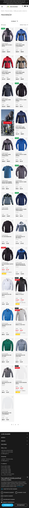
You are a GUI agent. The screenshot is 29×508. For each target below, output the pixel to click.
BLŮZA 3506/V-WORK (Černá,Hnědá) (20, 73)
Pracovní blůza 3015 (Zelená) (6, 355)
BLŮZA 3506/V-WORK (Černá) (6, 100)
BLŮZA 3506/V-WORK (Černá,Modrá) (20, 45)
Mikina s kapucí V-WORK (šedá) (21, 182)
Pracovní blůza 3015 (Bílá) (6, 295)
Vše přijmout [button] (7, 505)
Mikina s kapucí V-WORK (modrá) (21, 155)
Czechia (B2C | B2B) (6, 469)
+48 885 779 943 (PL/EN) (7, 459)
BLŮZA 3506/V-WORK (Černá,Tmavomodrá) (21, 127)
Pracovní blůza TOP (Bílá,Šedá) (20, 237)
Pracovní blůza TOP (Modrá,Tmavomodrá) (21, 264)
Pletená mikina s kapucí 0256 (7, 264)
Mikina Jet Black (20, 294)
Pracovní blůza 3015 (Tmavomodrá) (6, 413)
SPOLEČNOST (4, 444)
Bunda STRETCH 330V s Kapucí (7, 45)
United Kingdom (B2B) (6, 475)
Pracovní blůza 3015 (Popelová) (20, 355)
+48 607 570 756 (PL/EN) (7, 452)
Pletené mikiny (7, 122)
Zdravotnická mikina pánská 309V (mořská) (7, 182)
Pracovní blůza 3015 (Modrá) (6, 325)
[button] (27, 2)
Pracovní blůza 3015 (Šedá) (6, 383)
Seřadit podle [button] (24, 24)
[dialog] (14, 492)
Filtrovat (14, 21)
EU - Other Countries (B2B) (7, 474)
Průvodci (3, 441)
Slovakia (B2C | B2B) (6, 470)
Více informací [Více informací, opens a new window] (20, 486)
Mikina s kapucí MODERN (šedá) (21, 383)
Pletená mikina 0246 (6, 236)
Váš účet (3, 437)
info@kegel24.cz (5, 453)
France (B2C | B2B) (5, 467)
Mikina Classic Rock (20, 324)
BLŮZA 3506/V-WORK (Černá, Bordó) (6, 73)
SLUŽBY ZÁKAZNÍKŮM (5, 434)
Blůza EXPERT (5, 209)
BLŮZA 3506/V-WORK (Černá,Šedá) (6, 155)
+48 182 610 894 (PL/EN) (7, 450)
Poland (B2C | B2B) (5, 466)
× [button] (27, 477)
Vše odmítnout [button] (21, 505)
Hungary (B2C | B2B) (6, 472)
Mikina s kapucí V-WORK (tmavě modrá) (21, 210)
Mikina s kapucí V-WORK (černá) (21, 100)
